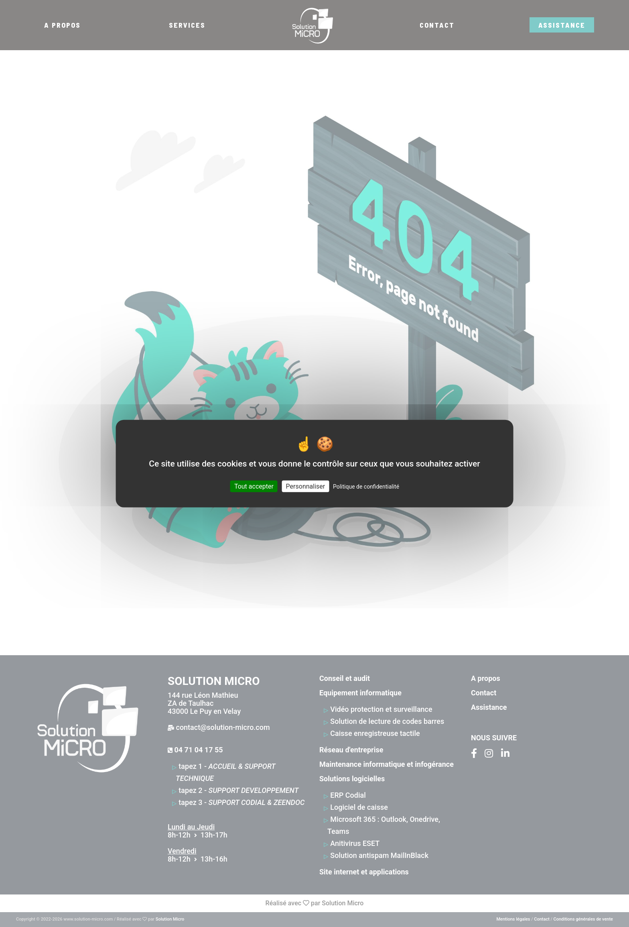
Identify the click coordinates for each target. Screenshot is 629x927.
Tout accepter (254, 486)
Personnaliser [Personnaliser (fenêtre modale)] (305, 486)
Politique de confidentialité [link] (366, 486)
